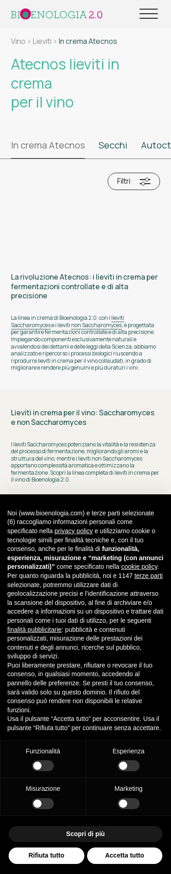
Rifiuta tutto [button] (46, 855)
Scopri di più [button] (85, 833)
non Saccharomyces (96, 325)
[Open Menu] (148, 14)
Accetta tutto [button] (124, 855)
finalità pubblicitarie (34, 629)
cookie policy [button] (139, 567)
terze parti (149, 575)
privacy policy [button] (74, 531)
